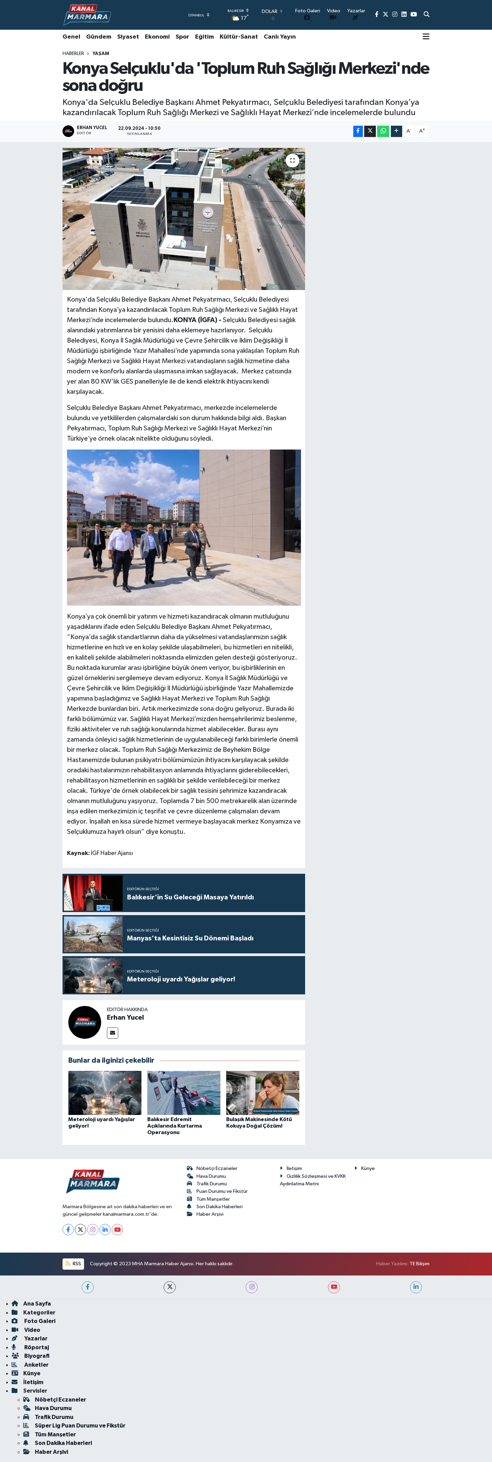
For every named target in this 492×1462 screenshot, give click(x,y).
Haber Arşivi (205, 1214)
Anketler (30, 1365)
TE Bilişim (419, 1263)
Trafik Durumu (207, 1183)
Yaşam (101, 53)
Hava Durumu (206, 1176)
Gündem (98, 37)
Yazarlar (29, 1338)
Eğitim (204, 37)
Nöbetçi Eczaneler (212, 1168)
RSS (73, 1263)
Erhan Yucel (125, 1017)
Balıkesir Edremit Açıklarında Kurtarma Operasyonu (174, 1126)
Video (26, 1330)
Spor (182, 37)
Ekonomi (157, 37)
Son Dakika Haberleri (215, 1206)
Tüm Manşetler (208, 1199)
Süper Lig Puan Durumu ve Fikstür (74, 1426)
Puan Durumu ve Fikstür (217, 1191)
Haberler (73, 53)
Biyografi (31, 1356)
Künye (364, 1168)
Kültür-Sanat (239, 37)
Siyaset (128, 37)
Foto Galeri (33, 1321)
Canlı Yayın (280, 37)
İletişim (291, 1168)
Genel (71, 37)
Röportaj (30, 1347)
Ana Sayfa (31, 1304)
